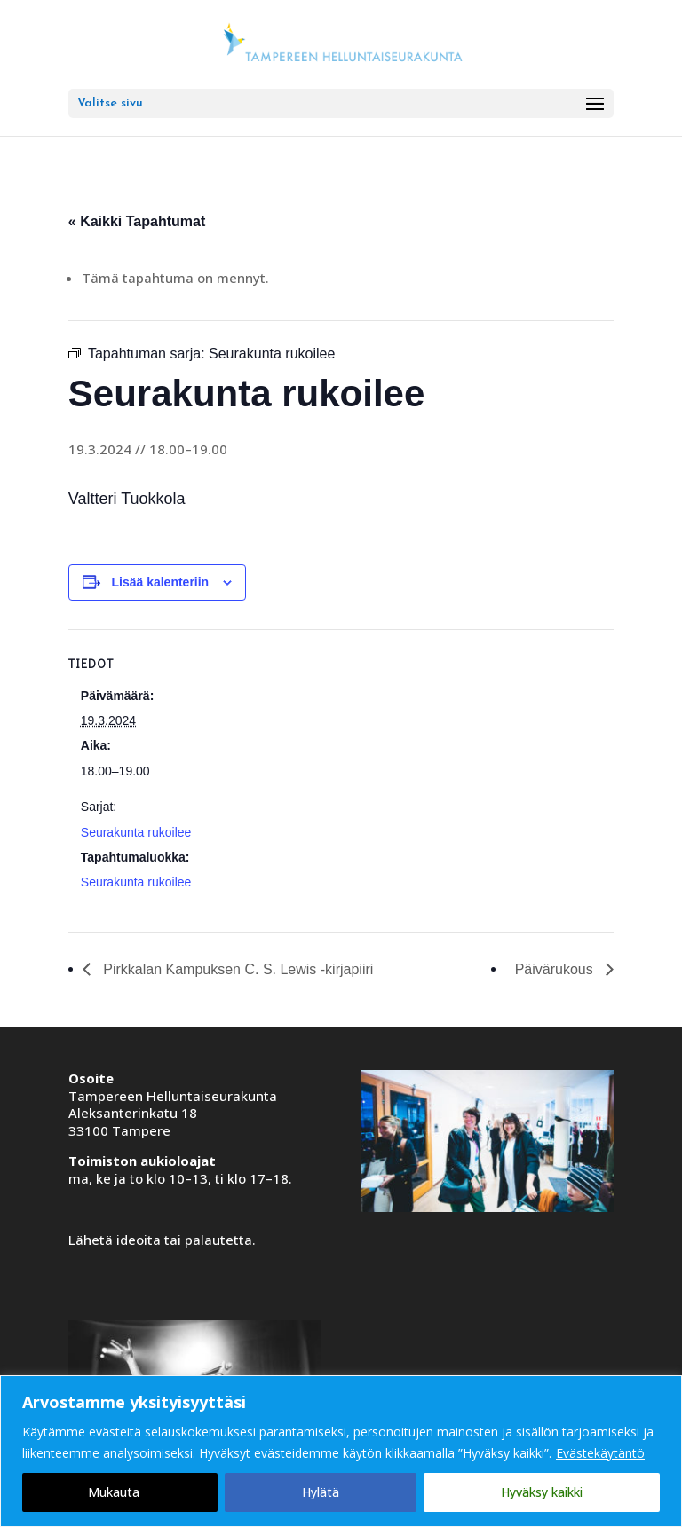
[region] (341, 1451)
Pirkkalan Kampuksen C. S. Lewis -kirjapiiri (236, 969)
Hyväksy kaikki (542, 1492)
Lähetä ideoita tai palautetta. (162, 1239)
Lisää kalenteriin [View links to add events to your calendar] (160, 582)
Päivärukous (556, 969)
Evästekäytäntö (600, 1452)
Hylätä (320, 1492)
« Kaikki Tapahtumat (136, 221)
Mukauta (113, 1492)
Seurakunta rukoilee (136, 832)
